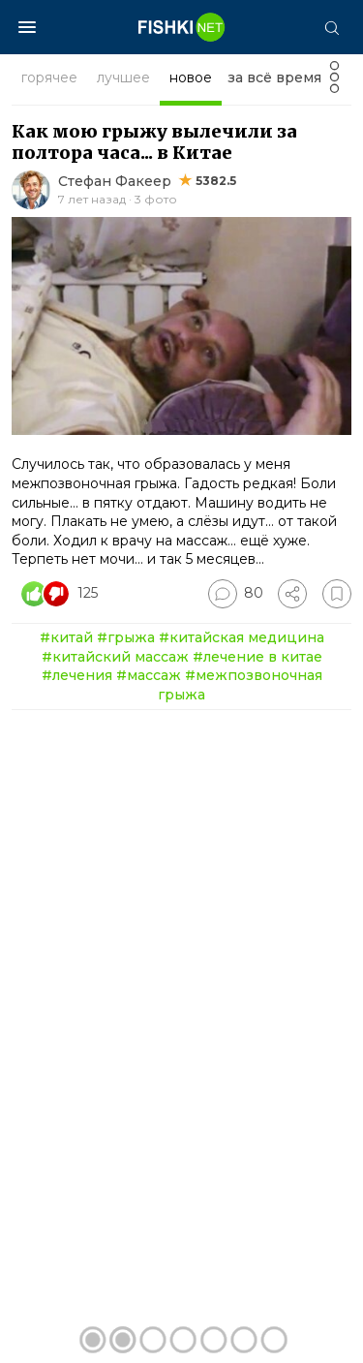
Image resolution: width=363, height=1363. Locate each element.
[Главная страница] (182, 27)
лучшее (123, 77)
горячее (49, 77)
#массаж (148, 675)
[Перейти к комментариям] (235, 593)
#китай (66, 637)
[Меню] (27, 27)
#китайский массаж (115, 657)
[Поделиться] (292, 593)
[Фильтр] (334, 83)
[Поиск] (331, 27)
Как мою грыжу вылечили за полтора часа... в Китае (154, 142)
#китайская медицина (241, 637)
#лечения (77, 675)
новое (190, 77)
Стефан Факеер (114, 181)
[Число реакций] (62, 593)
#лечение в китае (257, 657)
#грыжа (126, 637)
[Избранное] (336, 593)
